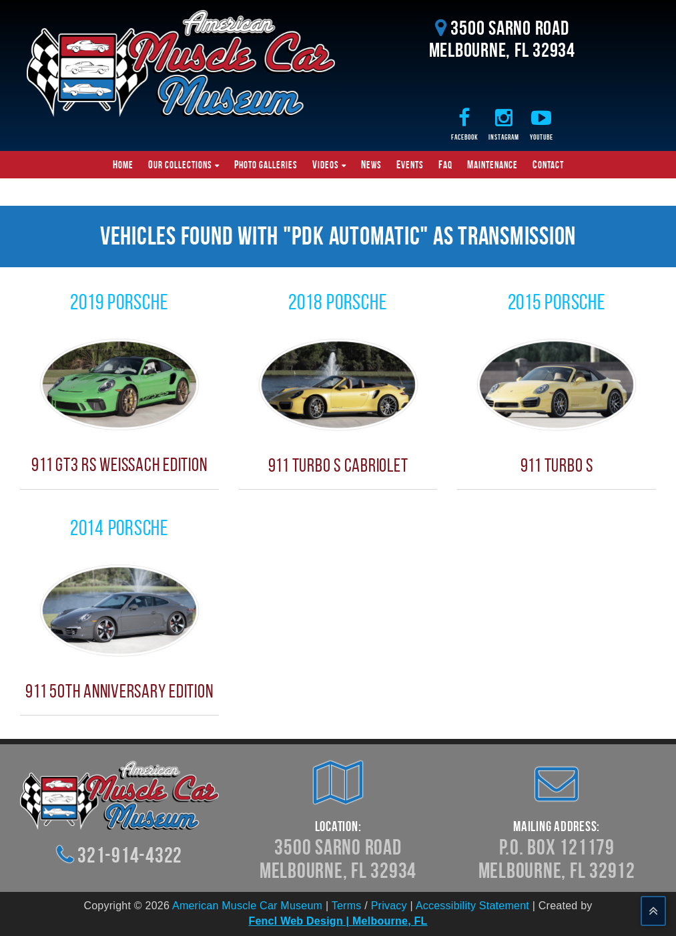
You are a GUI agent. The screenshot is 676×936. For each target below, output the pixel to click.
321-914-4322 (129, 855)
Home (123, 164)
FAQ (445, 164)
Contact (548, 164)
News (371, 164)
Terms (347, 905)
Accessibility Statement (472, 905)
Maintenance (492, 164)
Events (410, 164)
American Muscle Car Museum (247, 905)
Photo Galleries (266, 164)
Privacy (389, 905)
